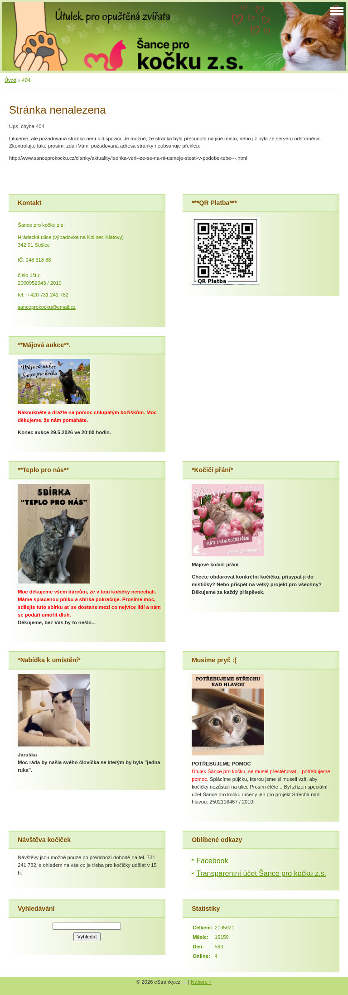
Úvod (10, 80)
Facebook (212, 861)
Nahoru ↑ (201, 982)
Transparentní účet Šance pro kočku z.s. (261, 873)
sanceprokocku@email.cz (47, 307)
